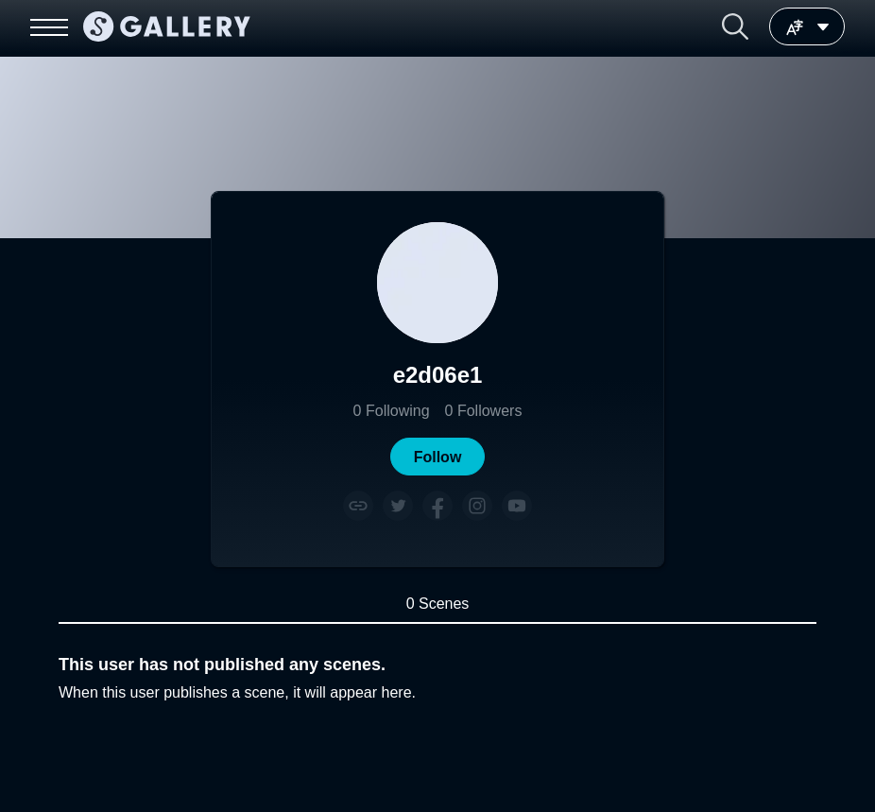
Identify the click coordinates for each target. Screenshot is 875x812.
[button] (735, 26)
